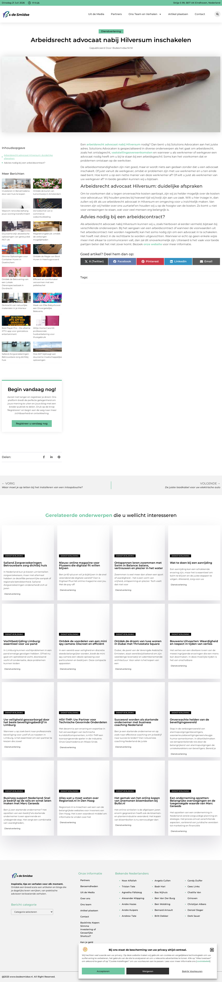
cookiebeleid (203, 969)
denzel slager (195, 910)
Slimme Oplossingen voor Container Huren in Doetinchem (15, 259)
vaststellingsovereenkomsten (132, 152)
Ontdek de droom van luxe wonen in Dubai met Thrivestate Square (138, 642)
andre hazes (129, 904)
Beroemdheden (89, 886)
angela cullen (163, 880)
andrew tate (129, 916)
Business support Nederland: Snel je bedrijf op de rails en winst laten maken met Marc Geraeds (27, 800)
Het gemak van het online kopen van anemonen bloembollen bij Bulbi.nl (137, 800)
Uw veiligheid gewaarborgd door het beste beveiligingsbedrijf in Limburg (26, 722)
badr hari (160, 886)
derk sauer (194, 916)
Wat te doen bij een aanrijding (191, 562)
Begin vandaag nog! (32, 389)
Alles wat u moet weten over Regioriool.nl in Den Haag (79, 799)
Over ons (85, 898)
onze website (153, 244)
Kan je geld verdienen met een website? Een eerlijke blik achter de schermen (90, 950)
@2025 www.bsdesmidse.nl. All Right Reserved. (28, 976)
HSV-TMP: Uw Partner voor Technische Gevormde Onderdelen (83, 721)
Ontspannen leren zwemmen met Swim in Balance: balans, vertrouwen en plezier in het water (138, 565)
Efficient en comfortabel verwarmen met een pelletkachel (45, 282)
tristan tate (128, 886)
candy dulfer (195, 880)
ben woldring (162, 904)
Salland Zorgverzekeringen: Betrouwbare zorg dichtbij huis (15, 357)
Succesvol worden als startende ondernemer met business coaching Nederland (136, 722)
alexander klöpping (133, 898)
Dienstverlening (111, 31)
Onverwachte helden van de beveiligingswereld (189, 721)
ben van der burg (165, 898)
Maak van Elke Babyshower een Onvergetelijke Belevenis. (47, 308)
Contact (200, 14)
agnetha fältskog (132, 892)
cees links (194, 886)
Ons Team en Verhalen (145, 14)
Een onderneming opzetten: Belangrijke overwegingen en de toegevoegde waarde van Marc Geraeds (192, 802)
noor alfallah (129, 880)
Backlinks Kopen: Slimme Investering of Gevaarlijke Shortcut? (90, 929)
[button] (212, 958)
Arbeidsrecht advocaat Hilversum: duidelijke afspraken (28, 157)
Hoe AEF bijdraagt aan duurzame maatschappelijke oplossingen (47, 357)
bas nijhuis (161, 892)
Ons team (85, 904)
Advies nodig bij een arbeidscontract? (24, 162)
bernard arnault (164, 910)
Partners (116, 14)
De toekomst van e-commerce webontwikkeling (43, 213)
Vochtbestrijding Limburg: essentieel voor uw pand (22, 642)
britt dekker (161, 916)
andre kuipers (130, 910)
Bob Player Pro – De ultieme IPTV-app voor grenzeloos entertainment (16, 331)
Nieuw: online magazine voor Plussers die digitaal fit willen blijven (79, 565)
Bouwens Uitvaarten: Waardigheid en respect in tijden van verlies (194, 642)
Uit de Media (96, 14)
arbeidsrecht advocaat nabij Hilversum (113, 144)
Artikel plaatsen (178, 14)
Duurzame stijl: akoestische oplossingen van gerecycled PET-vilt (16, 236)
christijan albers (197, 904)
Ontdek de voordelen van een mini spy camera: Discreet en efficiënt (83, 642)
